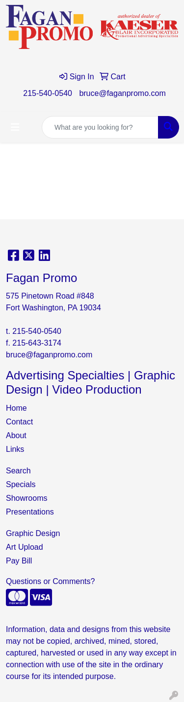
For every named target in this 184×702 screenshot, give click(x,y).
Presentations (30, 512)
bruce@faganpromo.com (122, 93)
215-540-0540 (47, 93)
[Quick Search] (100, 127)
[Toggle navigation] (15, 127)
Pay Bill (19, 561)
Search (18, 471)
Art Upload (24, 547)
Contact (19, 422)
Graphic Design (33, 533)
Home (16, 408)
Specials (20, 484)
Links (15, 449)
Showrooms (26, 498)
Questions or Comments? (50, 581)
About (16, 435)
